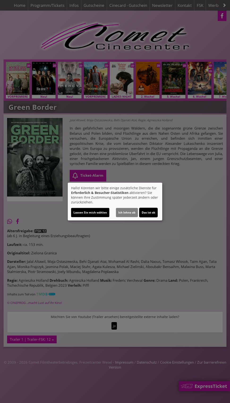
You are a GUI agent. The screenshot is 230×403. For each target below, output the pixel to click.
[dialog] (115, 201)
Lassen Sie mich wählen (90, 212)
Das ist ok (148, 212)
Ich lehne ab (127, 212)
